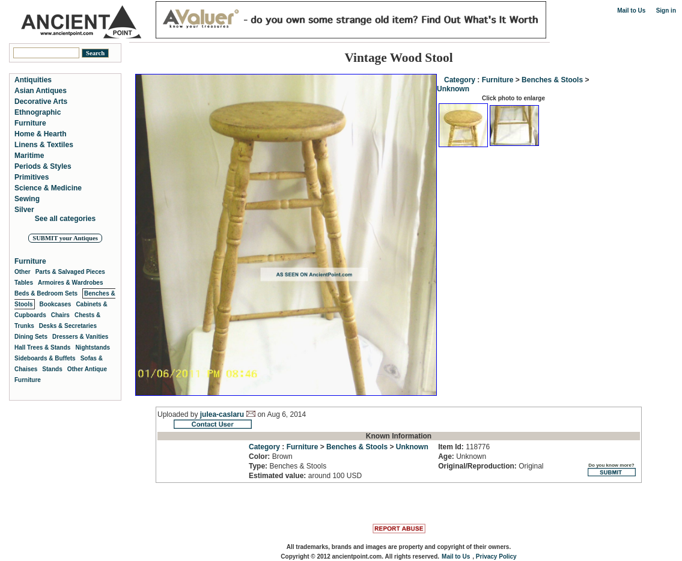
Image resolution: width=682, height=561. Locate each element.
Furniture (498, 80)
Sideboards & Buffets (45, 358)
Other (22, 271)
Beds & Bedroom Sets (46, 293)
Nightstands (92, 347)
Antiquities (33, 80)
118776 (464, 447)
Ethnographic (37, 112)
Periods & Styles (43, 166)
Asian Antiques (40, 90)
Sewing (27, 199)
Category (459, 80)
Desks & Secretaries (68, 326)
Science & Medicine (48, 188)
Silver (24, 209)
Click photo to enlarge (513, 98)
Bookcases (56, 304)
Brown (271, 456)
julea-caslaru (222, 414)
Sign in (666, 10)
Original (490, 466)
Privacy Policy (496, 556)
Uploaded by (178, 414)
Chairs (60, 315)
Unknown (453, 89)
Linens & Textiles (43, 145)
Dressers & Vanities (80, 336)
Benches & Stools (552, 80)
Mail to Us (631, 10)
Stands (52, 369)
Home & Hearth (40, 134)
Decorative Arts (40, 101)
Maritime (29, 155)
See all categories (65, 218)
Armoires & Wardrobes (70, 282)
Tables (23, 282)
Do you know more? (611, 469)
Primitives (31, 177)
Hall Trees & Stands (42, 347)
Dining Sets (30, 336)
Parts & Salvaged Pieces (70, 271)
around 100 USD (305, 476)
